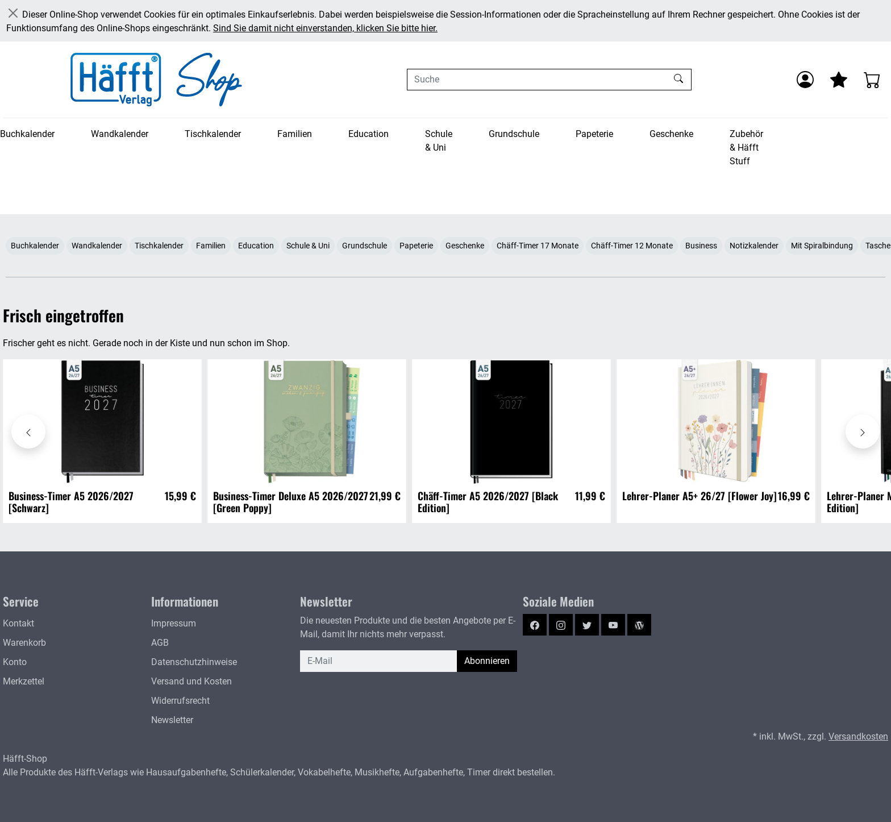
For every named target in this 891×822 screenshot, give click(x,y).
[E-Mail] (378, 661)
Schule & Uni (438, 140)
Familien (294, 133)
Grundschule (514, 133)
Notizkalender (754, 245)
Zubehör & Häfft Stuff (746, 147)
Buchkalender (27, 133)
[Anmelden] (805, 79)
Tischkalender (213, 133)
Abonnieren (487, 660)
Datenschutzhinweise (194, 662)
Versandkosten (858, 736)
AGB (160, 642)
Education (368, 133)
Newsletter (172, 720)
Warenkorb (24, 642)
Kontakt (18, 623)
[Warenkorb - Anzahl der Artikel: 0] (872, 79)
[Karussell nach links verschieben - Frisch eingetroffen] (28, 431)
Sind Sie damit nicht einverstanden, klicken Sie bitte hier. (325, 28)
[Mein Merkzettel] (839, 79)
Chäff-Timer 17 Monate (537, 245)
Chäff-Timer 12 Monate (632, 245)
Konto (15, 662)
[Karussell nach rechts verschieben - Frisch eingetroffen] (863, 431)
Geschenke (671, 133)
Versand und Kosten (191, 681)
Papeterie (594, 133)
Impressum (173, 623)
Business (701, 245)
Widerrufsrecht (180, 700)
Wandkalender (119, 133)
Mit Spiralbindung (822, 245)
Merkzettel (23, 681)
